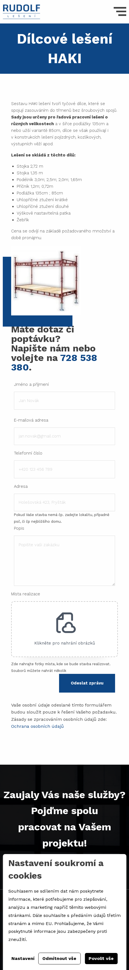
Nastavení (23, 958)
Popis (19, 528)
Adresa (21, 486)
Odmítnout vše (59, 958)
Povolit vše (101, 958)
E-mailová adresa (31, 420)
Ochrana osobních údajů (37, 726)
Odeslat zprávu (87, 683)
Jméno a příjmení (31, 384)
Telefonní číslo (28, 453)
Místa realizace (25, 593)
